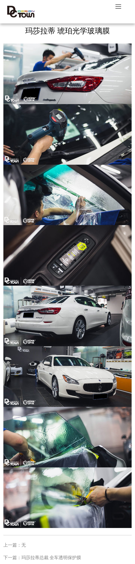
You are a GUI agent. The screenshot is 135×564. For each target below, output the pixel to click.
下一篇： (42, 557)
